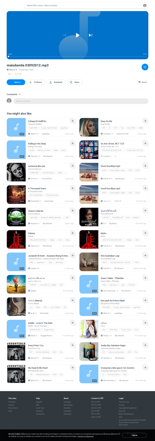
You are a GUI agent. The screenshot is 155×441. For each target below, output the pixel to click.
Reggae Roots (35, 330)
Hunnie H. (33, 223)
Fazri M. (105, 268)
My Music (112, 223)
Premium (12, 402)
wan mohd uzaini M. (109, 291)
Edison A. (105, 179)
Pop (103, 128)
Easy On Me (131, 128)
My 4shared (46, 156)
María (38, 307)
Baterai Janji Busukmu (116, 352)
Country (33, 285)
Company (67, 402)
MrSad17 (136, 217)
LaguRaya (44, 134)
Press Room (13, 408)
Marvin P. (33, 358)
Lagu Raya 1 (41, 262)
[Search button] (138, 5)
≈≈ (114, 156)
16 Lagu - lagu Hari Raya (49, 128)
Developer (67, 414)
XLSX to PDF (96, 417)
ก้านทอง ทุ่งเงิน (126, 330)
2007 (67, 217)
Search (11, 405)
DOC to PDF (95, 402)
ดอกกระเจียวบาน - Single (48, 285)
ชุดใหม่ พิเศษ (113, 330)
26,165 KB (18, 74)
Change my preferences (86, 436)
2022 (54, 352)
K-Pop (104, 170)
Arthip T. (105, 336)
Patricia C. (33, 156)
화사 (65, 307)
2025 (130, 170)
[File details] (16, 127)
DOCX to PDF (96, 408)
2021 (115, 128)
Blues (32, 150)
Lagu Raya (33, 128)
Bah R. (32, 336)
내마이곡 (116, 201)
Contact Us (40, 414)
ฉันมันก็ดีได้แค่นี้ (117, 217)
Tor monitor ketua (114, 374)
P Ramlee (131, 285)
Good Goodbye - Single (117, 170)
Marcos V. (12, 70)
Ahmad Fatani (107, 380)
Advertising (68, 405)
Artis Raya (59, 262)
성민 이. (105, 201)
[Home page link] (14, 5)
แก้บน (136, 330)
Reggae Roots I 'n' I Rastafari (46, 336)
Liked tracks (47, 201)
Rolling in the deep (44, 150)
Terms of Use (124, 402)
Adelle (141, 128)
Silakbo (52, 240)
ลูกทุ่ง (104, 330)
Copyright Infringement (128, 408)
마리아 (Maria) (55, 307)
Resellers (67, 408)
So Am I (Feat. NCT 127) (135, 150)
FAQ (37, 405)
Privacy (121, 405)
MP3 (9, 74)
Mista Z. (32, 134)
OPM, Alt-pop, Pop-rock (38, 240)
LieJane (105, 156)
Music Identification (126, 414)
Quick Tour (40, 408)
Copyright (67, 411)
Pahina (67, 240)
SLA (120, 417)
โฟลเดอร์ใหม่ (45, 179)
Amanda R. (33, 201)
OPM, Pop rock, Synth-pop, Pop (113, 240)
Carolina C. (106, 134)
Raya (31, 262)
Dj (103, 374)
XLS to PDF (95, 411)
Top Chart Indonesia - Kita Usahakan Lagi (121, 262)
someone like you (48, 173)
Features (39, 411)
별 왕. (31, 313)
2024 (137, 240)
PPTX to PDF (96, 405)
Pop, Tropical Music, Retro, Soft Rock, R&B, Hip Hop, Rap (113, 150)
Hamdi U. (105, 358)
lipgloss (32, 291)
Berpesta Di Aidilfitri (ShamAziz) (51, 217)
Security (122, 411)
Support (39, 402)
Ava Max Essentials (42, 352)
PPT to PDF (95, 414)
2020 (45, 307)
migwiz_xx (33, 268)
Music (104, 262)
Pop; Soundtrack (36, 195)
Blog (10, 411)
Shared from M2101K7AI (122, 134)
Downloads (34, 173)
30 (109, 128)
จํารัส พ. (32, 179)
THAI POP (105, 217)
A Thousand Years (52, 195)
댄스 (31, 307)
